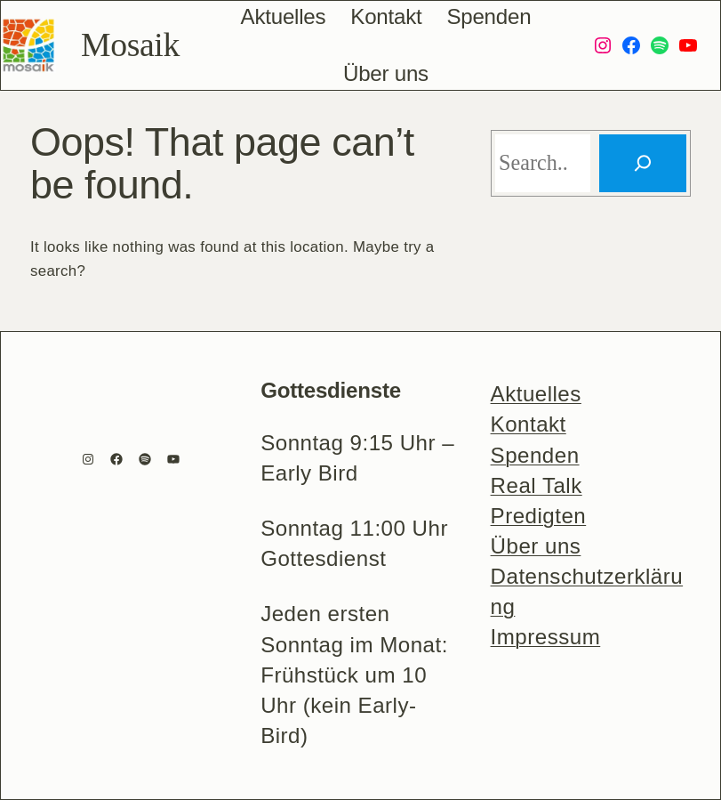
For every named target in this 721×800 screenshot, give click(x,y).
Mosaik (130, 44)
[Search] (642, 162)
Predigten (539, 516)
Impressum (546, 637)
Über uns (536, 546)
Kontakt (528, 424)
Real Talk (536, 485)
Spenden (535, 455)
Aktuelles (536, 394)
